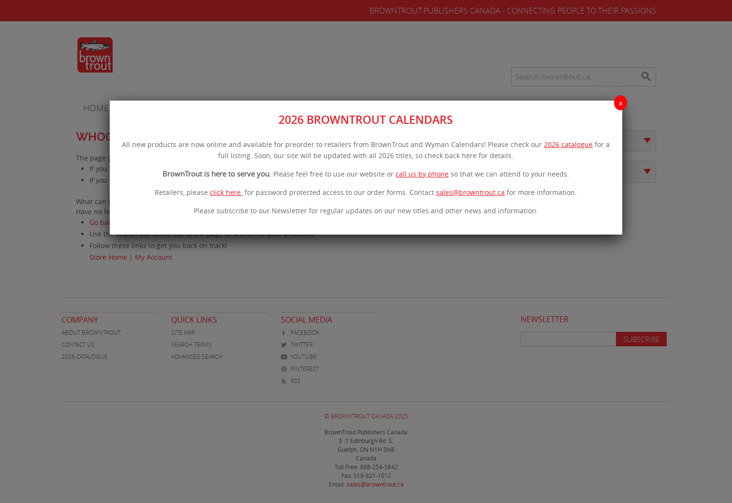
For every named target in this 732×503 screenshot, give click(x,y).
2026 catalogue (568, 144)
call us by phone (422, 173)
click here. (226, 192)
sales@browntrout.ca (470, 192)
